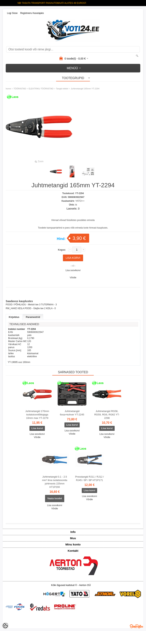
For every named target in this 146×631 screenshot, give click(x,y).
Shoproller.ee (136, 626)
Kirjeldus (14, 317)
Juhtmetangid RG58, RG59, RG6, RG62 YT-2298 (107, 414)
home (8, 88)
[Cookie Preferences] (5, 625)
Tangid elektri (62, 88)
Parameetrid (33, 317)
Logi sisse (12, 13)
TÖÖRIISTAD (19, 88)
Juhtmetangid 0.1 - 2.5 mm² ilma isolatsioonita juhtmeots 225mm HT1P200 (54, 481)
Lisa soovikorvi (73, 270)
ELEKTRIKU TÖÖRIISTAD (41, 88)
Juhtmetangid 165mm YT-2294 (85, 88)
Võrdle (73, 277)
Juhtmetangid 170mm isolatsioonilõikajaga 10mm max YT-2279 (37, 414)
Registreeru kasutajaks (32, 13)
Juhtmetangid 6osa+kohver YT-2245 (72, 413)
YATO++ (79, 200)
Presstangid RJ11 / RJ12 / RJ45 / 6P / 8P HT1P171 (89, 478)
